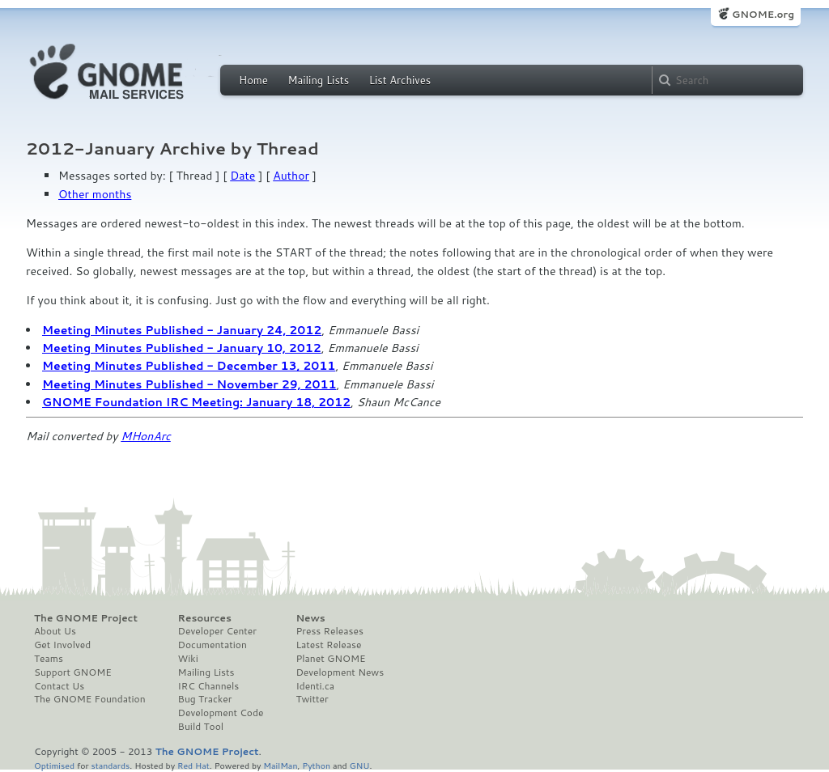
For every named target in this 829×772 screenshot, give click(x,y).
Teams (48, 658)
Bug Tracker (205, 699)
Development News (339, 672)
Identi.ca (314, 686)
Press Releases (329, 631)
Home (253, 80)
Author (291, 176)
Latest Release (328, 644)
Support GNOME (73, 672)
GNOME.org (763, 14)
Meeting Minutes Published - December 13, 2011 (188, 366)
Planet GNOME (330, 658)
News (310, 618)
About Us (55, 631)
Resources (205, 618)
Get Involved (62, 644)
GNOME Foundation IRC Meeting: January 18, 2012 (196, 402)
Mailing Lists (318, 80)
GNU (360, 765)
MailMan (280, 765)
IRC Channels (209, 686)
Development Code (221, 712)
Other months (94, 194)
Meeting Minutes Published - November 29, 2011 (189, 384)
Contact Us (59, 686)
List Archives (400, 80)
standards (110, 765)
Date (242, 176)
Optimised (54, 765)
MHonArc (146, 436)
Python (316, 765)
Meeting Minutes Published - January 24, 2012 (181, 330)
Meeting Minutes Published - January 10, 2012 (181, 348)
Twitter (311, 699)
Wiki (188, 658)
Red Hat (193, 765)
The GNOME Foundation (90, 699)
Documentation (212, 644)
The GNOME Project (86, 618)
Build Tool (200, 726)
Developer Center (217, 631)
